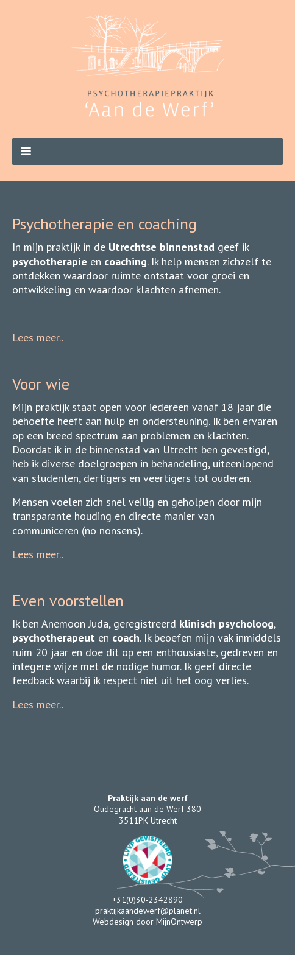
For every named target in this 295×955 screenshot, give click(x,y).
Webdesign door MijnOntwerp (147, 921)
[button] (147, 151)
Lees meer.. (37, 338)
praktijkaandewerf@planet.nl (148, 910)
